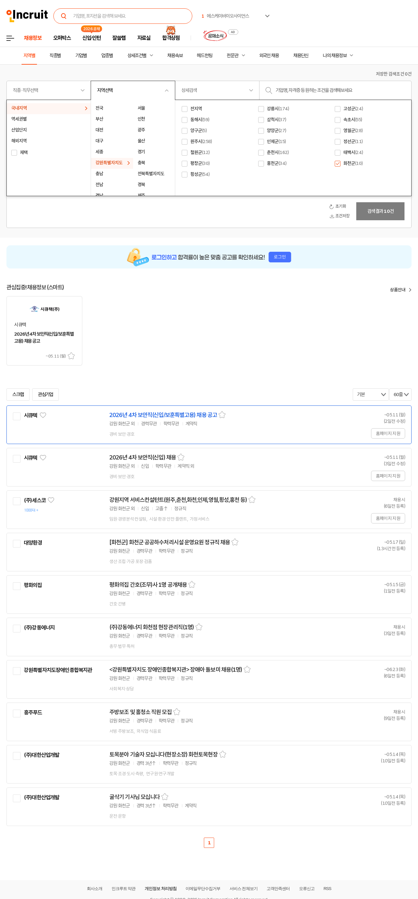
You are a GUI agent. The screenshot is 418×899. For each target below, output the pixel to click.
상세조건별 (136, 55)
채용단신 (301, 55)
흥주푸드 (33, 712)
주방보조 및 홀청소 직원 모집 (140, 712)
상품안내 (397, 290)
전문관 (232, 55)
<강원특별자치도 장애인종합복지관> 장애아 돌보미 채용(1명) (175, 670)
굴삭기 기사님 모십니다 (134, 797)
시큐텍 (30, 415)
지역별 (29, 55)
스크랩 (71, 355)
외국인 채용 (269, 55)
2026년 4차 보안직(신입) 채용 (142, 457)
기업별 (81, 55)
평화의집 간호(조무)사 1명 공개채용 (148, 585)
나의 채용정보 (334, 55)
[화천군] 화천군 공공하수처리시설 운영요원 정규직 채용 (169, 542)
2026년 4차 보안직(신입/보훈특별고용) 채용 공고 (163, 415)
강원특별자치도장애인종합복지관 (58, 670)
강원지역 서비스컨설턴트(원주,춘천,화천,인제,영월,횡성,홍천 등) (178, 500)
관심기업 (45, 394)
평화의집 (33, 585)
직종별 (55, 55)
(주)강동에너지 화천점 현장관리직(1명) (151, 627)
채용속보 (175, 55)
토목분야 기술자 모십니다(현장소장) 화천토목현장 (163, 754)
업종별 (107, 55)
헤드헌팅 (204, 55)
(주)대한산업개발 (41, 754)
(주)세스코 (35, 500)
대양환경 (33, 542)
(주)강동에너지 (39, 627)
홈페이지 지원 (388, 433)
